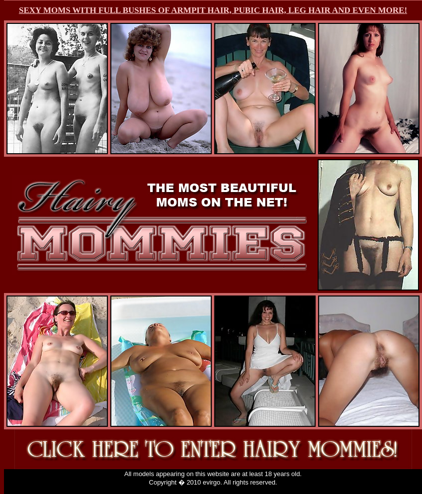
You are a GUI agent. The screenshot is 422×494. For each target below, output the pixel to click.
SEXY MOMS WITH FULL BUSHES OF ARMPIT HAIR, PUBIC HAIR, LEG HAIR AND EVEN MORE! (213, 10)
